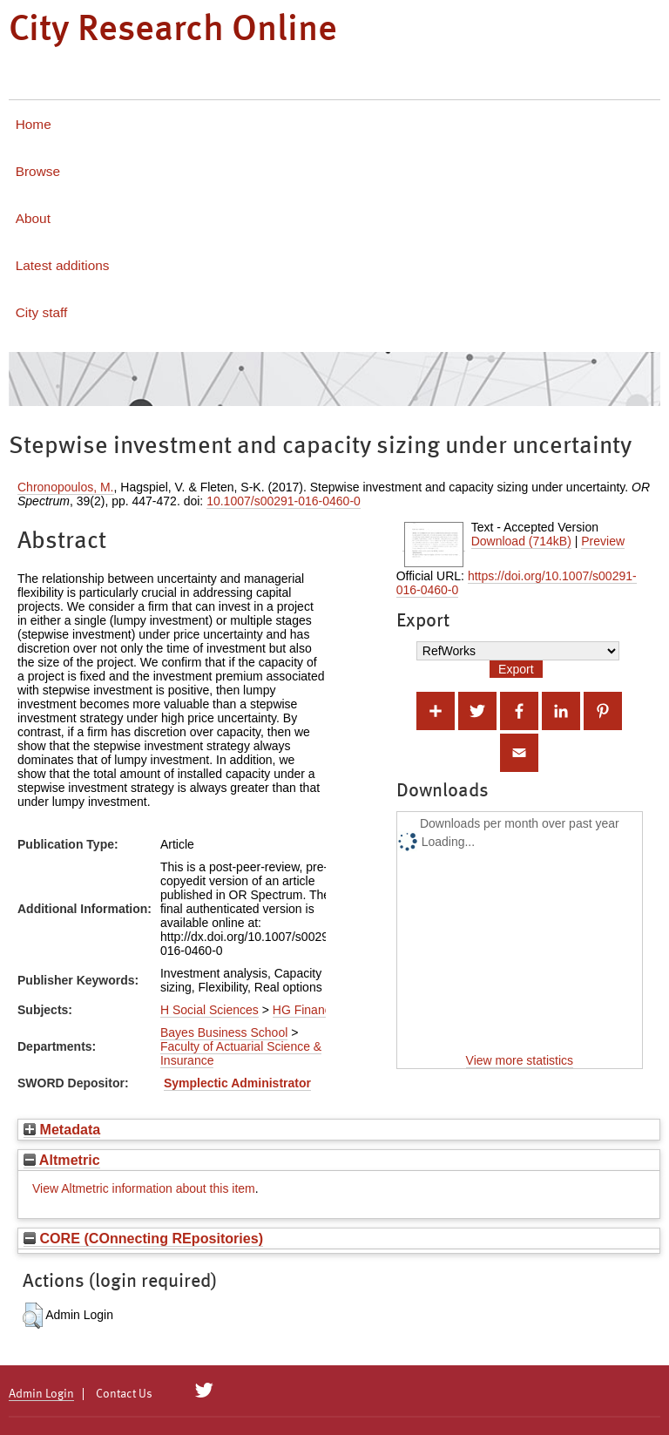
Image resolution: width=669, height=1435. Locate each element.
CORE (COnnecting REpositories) (143, 1238)
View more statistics (519, 1060)
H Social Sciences (209, 1010)
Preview (603, 541)
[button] (33, 1316)
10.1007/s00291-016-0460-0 (283, 501)
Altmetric (62, 1160)
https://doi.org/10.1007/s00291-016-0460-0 (516, 583)
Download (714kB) (521, 541)
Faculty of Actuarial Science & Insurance (240, 1053)
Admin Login (41, 1394)
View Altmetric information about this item (143, 1188)
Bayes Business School (223, 1032)
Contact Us (124, 1394)
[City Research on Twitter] (204, 1390)
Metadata (62, 1129)
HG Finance (305, 1010)
